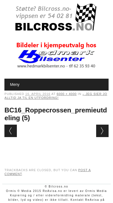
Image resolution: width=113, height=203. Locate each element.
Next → (102, 131)
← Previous (10, 131)
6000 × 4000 (67, 94)
